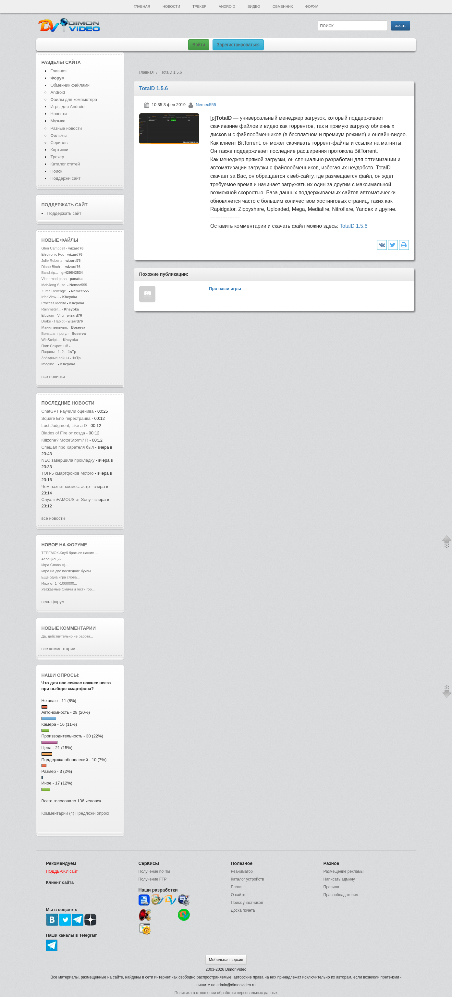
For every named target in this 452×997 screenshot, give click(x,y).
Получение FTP (153, 879)
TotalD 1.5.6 (353, 226)
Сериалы (59, 142)
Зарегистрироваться (238, 44)
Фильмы (59, 135)
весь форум (53, 601)
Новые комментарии (69, 628)
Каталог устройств (247, 879)
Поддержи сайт (65, 178)
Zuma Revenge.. (55, 291)
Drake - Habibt (53, 321)
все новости (53, 518)
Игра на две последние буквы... (68, 571)
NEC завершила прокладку (68, 460)
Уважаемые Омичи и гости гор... (68, 589)
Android (227, 6)
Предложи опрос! (92, 813)
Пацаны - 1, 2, (53, 352)
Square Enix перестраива (66, 418)
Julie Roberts (53, 260)
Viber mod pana (54, 279)
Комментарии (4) (58, 813)
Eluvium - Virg (53, 315)
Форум (311, 6)
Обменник (283, 6)
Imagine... (49, 364)
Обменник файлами (70, 85)
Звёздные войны (55, 358)
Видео (254, 6)
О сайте (238, 895)
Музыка (58, 120)
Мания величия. (55, 327)
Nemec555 (206, 104)
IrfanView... (50, 297)
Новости (171, 6)
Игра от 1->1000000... (59, 583)
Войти (198, 44)
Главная (142, 6)
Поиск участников (247, 902)
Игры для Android (68, 106)
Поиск (56, 171)
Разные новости (66, 128)
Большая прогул (55, 333)
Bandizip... (50, 272)
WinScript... (51, 340)
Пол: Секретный (55, 346)
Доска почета (243, 910)
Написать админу (339, 879)
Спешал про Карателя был (68, 447)
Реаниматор (242, 871)
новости (83, 403)
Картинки (59, 149)
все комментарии (58, 648)
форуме (77, 544)
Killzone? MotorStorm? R (65, 440)
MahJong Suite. (54, 285)
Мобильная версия (226, 959)
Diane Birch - (52, 267)
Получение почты (154, 871)
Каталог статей (65, 164)
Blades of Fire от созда (63, 433)
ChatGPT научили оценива (68, 411)
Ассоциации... (53, 559)
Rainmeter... (51, 309)
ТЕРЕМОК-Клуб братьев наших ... (70, 553)
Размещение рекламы (344, 871)
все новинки (53, 376)
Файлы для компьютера (74, 99)
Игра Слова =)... (55, 565)
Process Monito (54, 303)
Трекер (199, 6)
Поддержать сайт (65, 204)
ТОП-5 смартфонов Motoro (68, 473)
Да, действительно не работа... (67, 636)
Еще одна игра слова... (61, 577)
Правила (331, 887)
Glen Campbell (54, 248)
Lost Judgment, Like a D (64, 425)
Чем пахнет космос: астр (66, 486)
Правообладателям (341, 895)
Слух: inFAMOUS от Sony (67, 499)
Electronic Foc (53, 254)
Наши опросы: (61, 675)
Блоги (236, 887)
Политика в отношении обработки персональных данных (226, 993)
